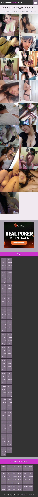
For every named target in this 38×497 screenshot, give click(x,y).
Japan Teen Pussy (3, 477)
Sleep (9, 373)
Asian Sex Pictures (20, 470)
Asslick (4, 269)
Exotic (3, 376)
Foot (3, 396)
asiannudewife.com (15, 476)
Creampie (4, 347)
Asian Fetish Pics (25, 467)
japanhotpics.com (9, 486)
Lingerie (9, 265)
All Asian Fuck (3, 486)
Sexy (8, 350)
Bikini (3, 301)
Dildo (3, 366)
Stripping (9, 399)
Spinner (9, 389)
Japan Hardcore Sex (31, 470)
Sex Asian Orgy (19, 486)
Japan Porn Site (25, 470)
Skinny (9, 366)
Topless (9, 431)
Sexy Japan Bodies (25, 473)
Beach (3, 288)
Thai (8, 418)
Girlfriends (4, 402)
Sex (8, 347)
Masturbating (9, 272)
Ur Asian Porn (30, 490)
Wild (8, 451)
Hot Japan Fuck (25, 490)
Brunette (4, 318)
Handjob (4, 409)
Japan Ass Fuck (14, 486)
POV (8, 327)
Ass (3, 262)
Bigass (3, 295)
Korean (4, 451)
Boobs (3, 311)
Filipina (4, 386)
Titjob (9, 425)
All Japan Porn (30, 480)
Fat (3, 383)
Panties (9, 308)
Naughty (9, 285)
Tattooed (9, 409)
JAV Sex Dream (9, 467)
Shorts (9, 357)
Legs (8, 259)
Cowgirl (4, 344)
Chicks (4, 324)
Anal (3, 259)
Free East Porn (3, 490)
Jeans (3, 438)
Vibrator (9, 445)
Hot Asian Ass (8, 473)
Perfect (9, 314)
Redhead (9, 337)
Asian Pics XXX (3, 473)
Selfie (8, 344)
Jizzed (3, 441)
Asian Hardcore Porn (15, 480)
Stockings (9, 396)
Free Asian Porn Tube (19, 473)
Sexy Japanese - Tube (15, 490)
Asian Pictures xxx (4, 467)
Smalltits (9, 379)
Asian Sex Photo (30, 473)
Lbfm (3, 454)
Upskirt (9, 441)
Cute (3, 360)
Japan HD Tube (8, 490)
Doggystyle (4, 373)
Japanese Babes (31, 486)
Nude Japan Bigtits (30, 483)
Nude (8, 295)
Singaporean (9, 363)
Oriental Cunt (20, 490)
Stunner (9, 402)
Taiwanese (9, 405)
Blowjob (4, 308)
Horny (3, 418)
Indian (3, 425)
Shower (9, 360)
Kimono (4, 445)
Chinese (4, 327)
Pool (8, 321)
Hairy (3, 405)
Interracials (4, 431)
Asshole (4, 265)
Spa (8, 386)
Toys (8, 438)
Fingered (4, 389)
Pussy (9, 331)
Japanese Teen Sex (26, 483)
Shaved (9, 353)
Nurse (9, 298)
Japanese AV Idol (31, 477)
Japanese (4, 435)
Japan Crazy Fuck (14, 483)
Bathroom (4, 285)
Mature (9, 275)
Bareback (4, 278)
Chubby (4, 331)
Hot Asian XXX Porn (14, 467)
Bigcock (4, 298)
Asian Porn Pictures (15, 473)
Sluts (8, 376)
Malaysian (9, 269)
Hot (3, 422)
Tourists (9, 435)
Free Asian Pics (14, 470)
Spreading (9, 392)
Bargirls (4, 282)
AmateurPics (11, 2)
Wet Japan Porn (3, 483)
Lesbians (9, 262)
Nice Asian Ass (8, 470)
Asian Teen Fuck (8, 480)
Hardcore (4, 412)
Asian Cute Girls (8, 483)
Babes (3, 272)
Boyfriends (4, 314)
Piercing (9, 318)
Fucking (4, 399)
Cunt (3, 357)
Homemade (4, 415)
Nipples (9, 288)
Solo (8, 383)
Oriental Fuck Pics (20, 477)
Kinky (3, 448)
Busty (3, 321)
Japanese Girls (26, 486)
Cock (3, 337)
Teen (8, 415)
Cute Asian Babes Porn (3, 480)
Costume (4, 340)
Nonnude (9, 291)
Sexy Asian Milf (25, 477)
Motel (9, 282)
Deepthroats (4, 363)
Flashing (4, 392)
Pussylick (9, 334)
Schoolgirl (9, 340)
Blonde (4, 304)
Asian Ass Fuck (30, 467)
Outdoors (9, 304)
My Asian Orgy (3, 470)
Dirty (3, 370)
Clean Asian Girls (19, 467)
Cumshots (4, 353)
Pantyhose (9, 311)
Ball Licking (4, 276)
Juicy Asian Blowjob (9, 477)
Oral (8, 301)
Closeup (4, 334)
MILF (8, 278)
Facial (3, 379)
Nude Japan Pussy (25, 480)
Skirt (8, 370)
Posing (9, 324)
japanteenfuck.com (20, 483)
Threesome (9, 422)
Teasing (9, 412)
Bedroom (4, 291)
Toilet (9, 428)
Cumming (4, 350)
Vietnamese (9, 448)
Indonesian (4, 428)
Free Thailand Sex (20, 480)
